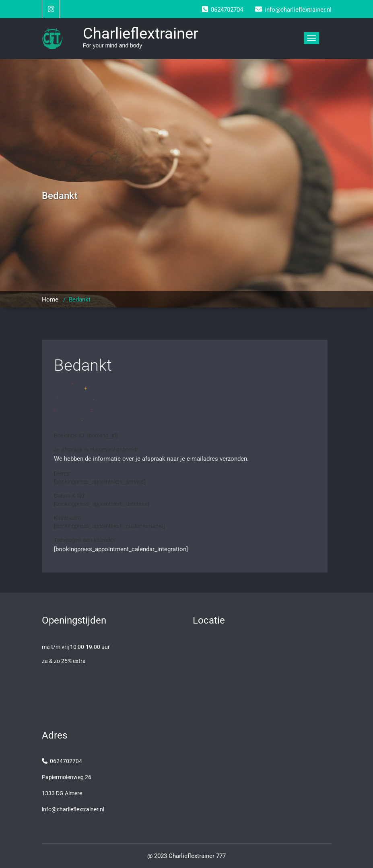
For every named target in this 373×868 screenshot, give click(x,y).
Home (50, 299)
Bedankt (83, 365)
